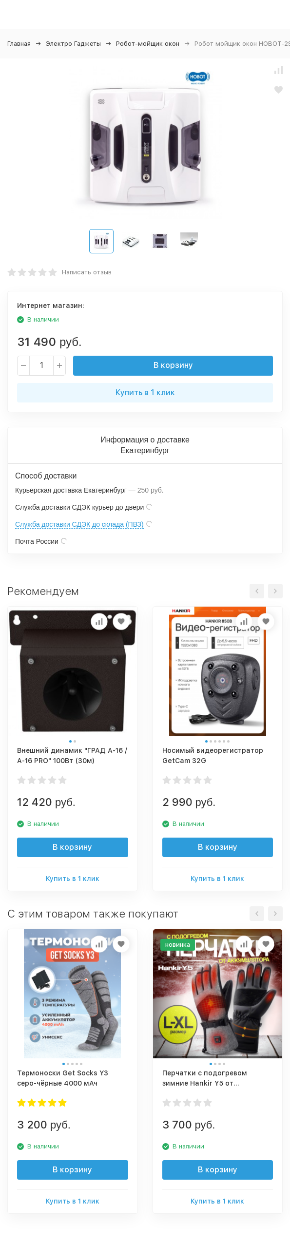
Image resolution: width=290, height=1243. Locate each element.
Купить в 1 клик (145, 392)
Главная (19, 43)
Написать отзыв (87, 272)
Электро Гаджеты (73, 43)
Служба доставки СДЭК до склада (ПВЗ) (79, 524)
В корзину (173, 365)
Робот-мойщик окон (147, 43)
